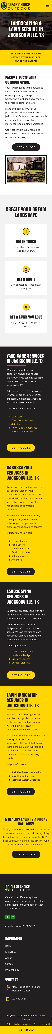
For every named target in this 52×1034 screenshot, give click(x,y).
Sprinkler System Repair (24, 776)
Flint (36, 1024)
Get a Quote (26, 147)
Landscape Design (21, 655)
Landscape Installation (23, 651)
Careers (9, 963)
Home (8, 945)
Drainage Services (21, 658)
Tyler (9, 1024)
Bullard (17, 1024)
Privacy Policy (12, 969)
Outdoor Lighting (21, 662)
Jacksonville (45, 1024)
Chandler (27, 1024)
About (8, 957)
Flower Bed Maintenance (24, 427)
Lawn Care (17, 416)
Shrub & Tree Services (23, 431)
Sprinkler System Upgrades (26, 779)
